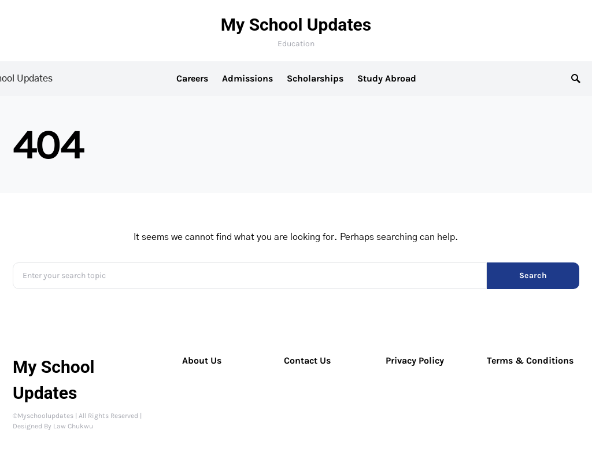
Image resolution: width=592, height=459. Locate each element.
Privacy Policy (415, 360)
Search (533, 275)
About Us (201, 360)
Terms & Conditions (530, 360)
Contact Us (307, 360)
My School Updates (296, 24)
